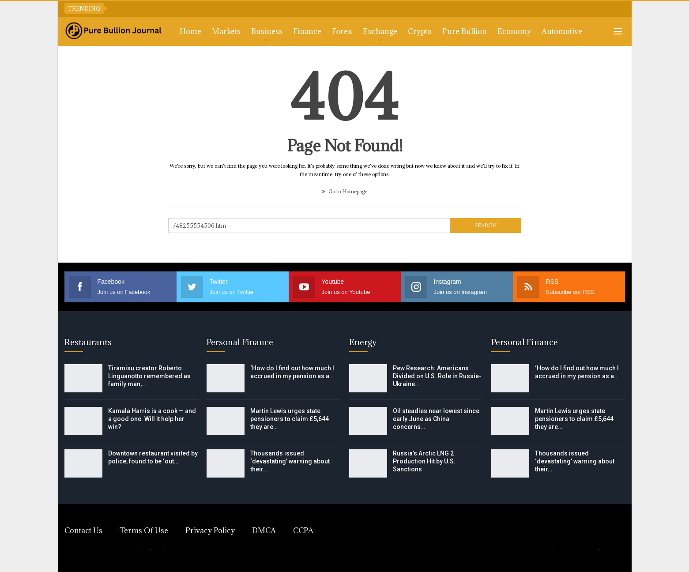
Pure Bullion (464, 31)
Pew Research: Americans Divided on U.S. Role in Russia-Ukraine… (437, 376)
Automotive (562, 31)
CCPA (303, 530)
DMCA (264, 530)
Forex (342, 31)
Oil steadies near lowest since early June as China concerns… (436, 418)
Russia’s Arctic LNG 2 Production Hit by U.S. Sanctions (424, 461)
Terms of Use (144, 530)
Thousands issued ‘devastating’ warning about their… (290, 461)
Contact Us (83, 530)
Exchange (380, 31)
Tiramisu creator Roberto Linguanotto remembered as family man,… (149, 376)
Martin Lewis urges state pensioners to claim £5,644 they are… (289, 418)
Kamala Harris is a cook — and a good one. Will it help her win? (152, 418)
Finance (307, 31)
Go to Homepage (344, 191)
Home (190, 31)
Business (266, 31)
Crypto (420, 31)
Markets (226, 31)
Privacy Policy (210, 530)
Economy (514, 31)
